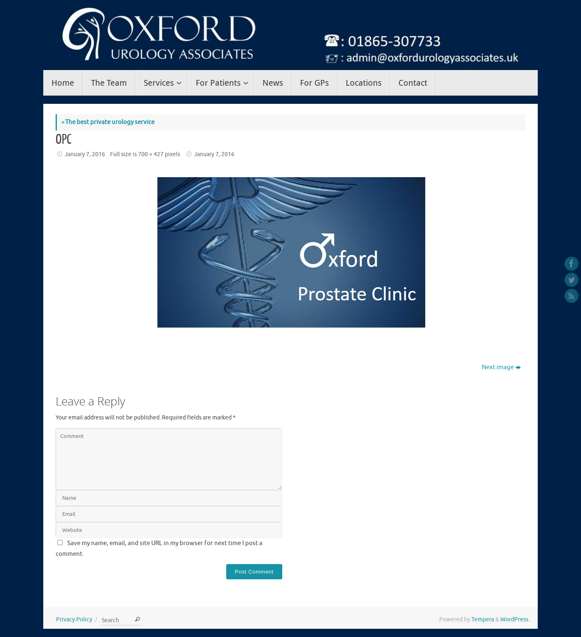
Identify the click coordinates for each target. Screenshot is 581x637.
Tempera (482, 619)
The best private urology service (108, 122)
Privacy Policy (74, 619)
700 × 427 (151, 154)
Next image (501, 367)
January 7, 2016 (85, 154)
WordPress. (514, 619)
